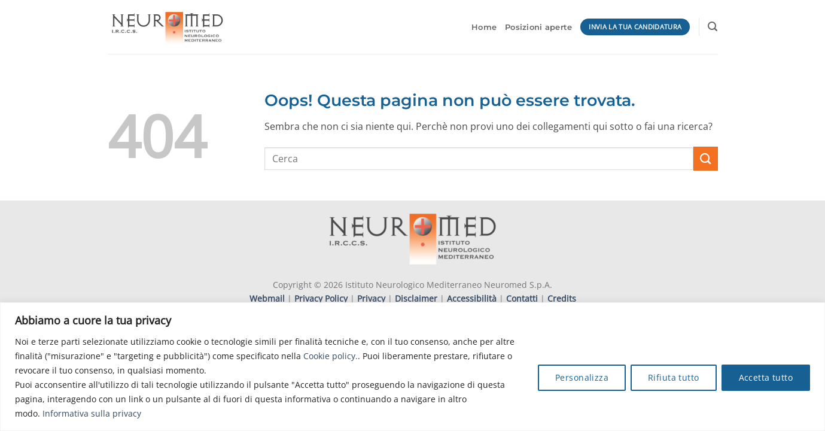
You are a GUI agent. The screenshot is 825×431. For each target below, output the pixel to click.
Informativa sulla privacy (91, 413)
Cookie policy (329, 356)
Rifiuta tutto (673, 377)
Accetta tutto (766, 377)
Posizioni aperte (538, 27)
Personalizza (581, 377)
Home (484, 27)
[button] (712, 26)
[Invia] (705, 158)
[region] (412, 366)
